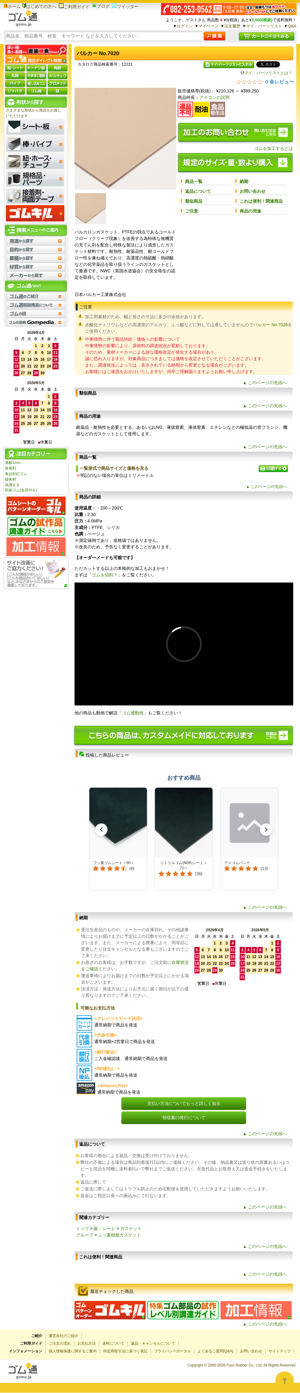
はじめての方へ (39, 6)
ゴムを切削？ (105, 574)
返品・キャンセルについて (153, 1343)
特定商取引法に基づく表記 (125, 1351)
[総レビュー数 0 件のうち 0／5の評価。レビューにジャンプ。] (265, 81)
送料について (113, 1343)
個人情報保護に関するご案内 (73, 1351)
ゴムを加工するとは (273, 148)
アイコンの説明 (214, 97)
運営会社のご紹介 (63, 1336)
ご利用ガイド (74, 6)
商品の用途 (250, 211)
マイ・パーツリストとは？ (266, 73)
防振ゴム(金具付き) (21, 490)
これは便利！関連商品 (261, 201)
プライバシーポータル (172, 1351)
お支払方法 (86, 1343)
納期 (244, 181)
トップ (82, 1228)
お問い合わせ (253, 191)
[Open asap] (284, 1380)
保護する (12, 485)
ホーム (12, 6)
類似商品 (193, 201)
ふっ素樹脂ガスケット (119, 1235)
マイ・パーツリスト (264, 26)
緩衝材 (10, 479)
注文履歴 (232, 26)
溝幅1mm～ (14, 463)
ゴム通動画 (133, 712)
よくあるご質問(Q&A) (215, 1351)
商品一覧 (193, 181)
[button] (101, 829)
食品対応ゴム (16, 474)
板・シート (104, 1228)
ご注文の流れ (60, 1343)
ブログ (101, 6)
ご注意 (191, 211)
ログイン (185, 26)
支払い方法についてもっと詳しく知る (184, 1103)
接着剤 (10, 468)
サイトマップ (280, 1351)
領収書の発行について (183, 1117)
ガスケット (131, 1228)
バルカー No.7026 (270, 324)
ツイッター (125, 6)
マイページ (208, 26)
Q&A (292, 26)
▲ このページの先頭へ (265, 382)
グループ (84, 1235)
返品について (198, 191)
